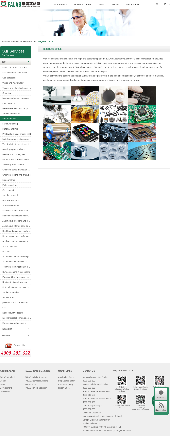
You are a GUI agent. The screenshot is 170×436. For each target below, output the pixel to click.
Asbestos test (8, 297)
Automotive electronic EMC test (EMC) (16, 261)
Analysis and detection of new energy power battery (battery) (16, 241)
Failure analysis (9, 185)
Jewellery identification (13, 164)
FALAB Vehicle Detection (36, 388)
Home (14, 41)
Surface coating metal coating (16, 272)
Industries (7, 329)
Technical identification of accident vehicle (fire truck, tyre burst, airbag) (16, 267)
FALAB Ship (30, 384)
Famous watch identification (15, 159)
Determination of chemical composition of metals (16, 287)
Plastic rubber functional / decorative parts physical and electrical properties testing (16, 277)
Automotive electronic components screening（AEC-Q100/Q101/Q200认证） (16, 256)
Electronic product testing (14, 323)
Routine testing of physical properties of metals (16, 282)
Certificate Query (65, 384)
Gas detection (9, 77)
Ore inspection (9, 190)
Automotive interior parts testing (16, 226)
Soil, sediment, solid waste (14, 72)
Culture (3, 381)
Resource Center (82, 4)
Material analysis (10, 129)
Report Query (64, 388)
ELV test (6, 251)
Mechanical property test (14, 154)
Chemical (6, 93)
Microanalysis (8, 180)
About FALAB (133, 4)
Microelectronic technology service (16, 215)
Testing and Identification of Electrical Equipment (16, 88)
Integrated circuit (10, 118)
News (101, 4)
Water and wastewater (13, 83)
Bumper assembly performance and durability (16, 236)
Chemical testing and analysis (16, 175)
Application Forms (66, 377)
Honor (2, 384)
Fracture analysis (10, 200)
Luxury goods (8, 103)
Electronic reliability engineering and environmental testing (16, 318)
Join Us (115, 4)
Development (6, 388)
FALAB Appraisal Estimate (36, 381)
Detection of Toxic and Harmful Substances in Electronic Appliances (16, 67)
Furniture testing (10, 123)
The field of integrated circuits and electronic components (16, 144)
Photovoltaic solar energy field (16, 134)
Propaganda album (66, 381)
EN (165, 4)
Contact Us (5, 391)
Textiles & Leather (10, 292)
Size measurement (11, 205)
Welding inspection (11, 195)
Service (6, 335)
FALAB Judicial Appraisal (36, 377)
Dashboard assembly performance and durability (16, 231)
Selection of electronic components (16, 210)
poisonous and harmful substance (16, 302)
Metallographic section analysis (16, 139)
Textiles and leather (11, 113)
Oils (4, 307)
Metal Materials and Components (16, 108)
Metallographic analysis (13, 149)
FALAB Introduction (8, 377)
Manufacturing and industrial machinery (16, 98)
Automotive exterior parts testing (16, 221)
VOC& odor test (9, 246)
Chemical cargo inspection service (16, 169)
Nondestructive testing (12, 313)
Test (34, 41)
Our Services (60, 4)
